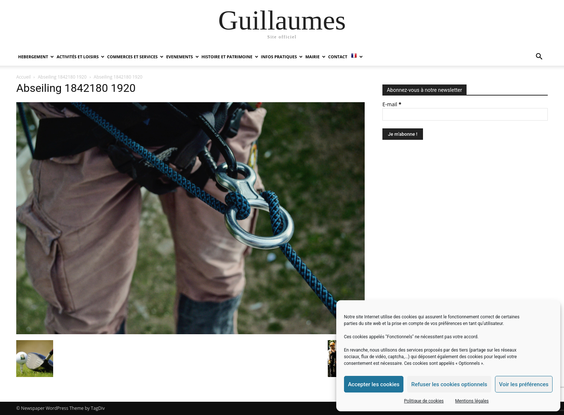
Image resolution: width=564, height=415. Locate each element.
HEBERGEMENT (36, 56)
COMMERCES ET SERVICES (135, 56)
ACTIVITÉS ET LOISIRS (80, 56)
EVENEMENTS (182, 56)
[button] (539, 57)
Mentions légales (472, 401)
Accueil (23, 77)
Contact (337, 56)
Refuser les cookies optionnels (449, 384)
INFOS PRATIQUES (282, 56)
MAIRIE (315, 56)
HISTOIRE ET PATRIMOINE (230, 56)
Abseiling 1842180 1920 (62, 77)
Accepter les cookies (374, 384)
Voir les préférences (523, 384)
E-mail (391, 104)
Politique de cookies (424, 401)
